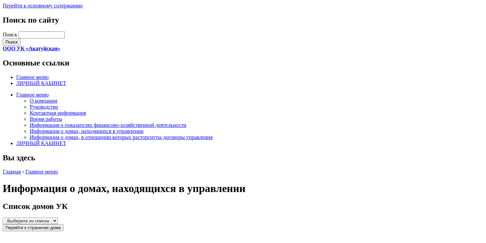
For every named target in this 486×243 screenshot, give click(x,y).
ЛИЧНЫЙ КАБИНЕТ (41, 83)
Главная (12, 171)
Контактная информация (58, 113)
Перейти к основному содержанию (43, 5)
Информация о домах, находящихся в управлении (86, 131)
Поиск (11, 34)
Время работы (46, 119)
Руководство (44, 107)
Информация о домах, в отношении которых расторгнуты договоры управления (121, 137)
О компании (43, 101)
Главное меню (32, 77)
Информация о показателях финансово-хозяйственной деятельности (108, 125)
